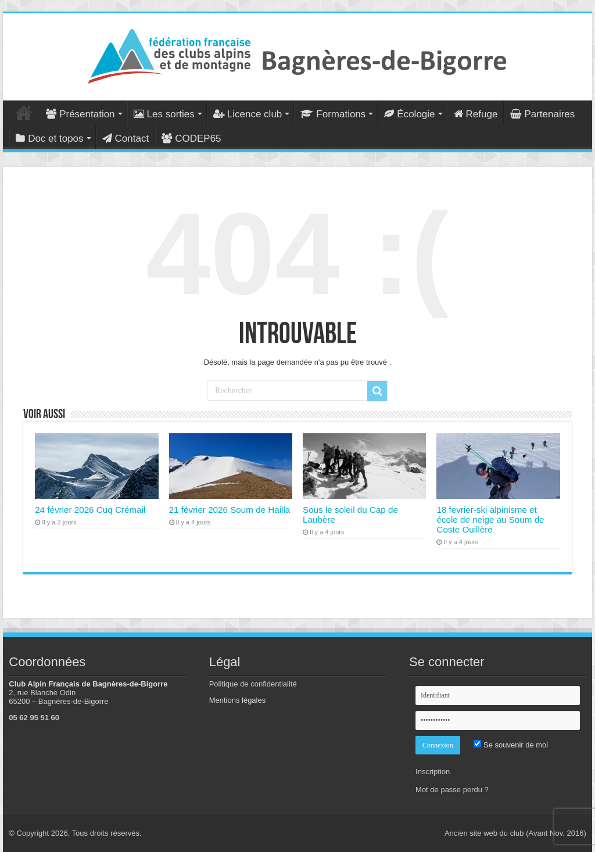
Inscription (432, 771)
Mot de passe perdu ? (452, 789)
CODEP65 (191, 138)
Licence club (247, 114)
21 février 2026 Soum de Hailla (230, 510)
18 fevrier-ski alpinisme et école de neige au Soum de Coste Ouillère (490, 519)
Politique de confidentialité (253, 684)
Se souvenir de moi (511, 744)
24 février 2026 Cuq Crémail (90, 510)
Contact (125, 138)
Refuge (476, 114)
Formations (332, 114)
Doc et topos (49, 138)
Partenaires (542, 114)
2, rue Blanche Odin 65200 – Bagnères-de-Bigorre (58, 697)
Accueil (24, 112)
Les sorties (164, 114)
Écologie (409, 114)
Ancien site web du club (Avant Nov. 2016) (515, 833)
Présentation (80, 114)
